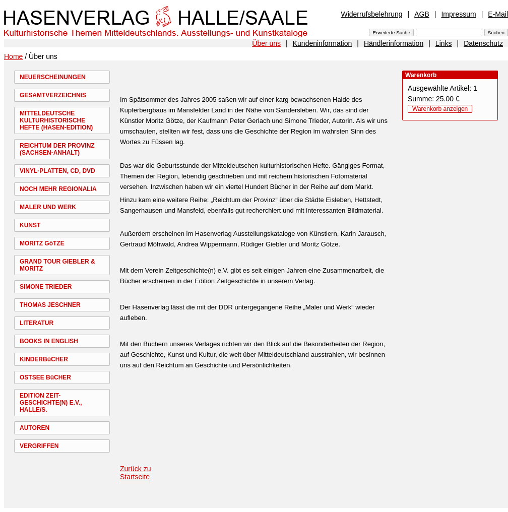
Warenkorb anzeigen (440, 108)
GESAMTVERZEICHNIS (53, 95)
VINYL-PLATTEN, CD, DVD (57, 170)
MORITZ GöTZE (42, 243)
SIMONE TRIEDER (46, 286)
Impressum (458, 14)
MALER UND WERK (48, 207)
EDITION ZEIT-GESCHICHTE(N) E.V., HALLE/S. (51, 402)
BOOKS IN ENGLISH (49, 341)
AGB (421, 14)
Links (443, 43)
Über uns (266, 43)
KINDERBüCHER (44, 359)
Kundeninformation (322, 43)
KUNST (30, 225)
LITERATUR (36, 323)
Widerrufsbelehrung (371, 14)
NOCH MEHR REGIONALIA (58, 189)
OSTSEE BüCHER (45, 377)
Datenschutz (483, 43)
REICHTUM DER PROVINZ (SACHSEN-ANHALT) (57, 149)
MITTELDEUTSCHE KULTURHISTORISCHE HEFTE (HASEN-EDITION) (56, 120)
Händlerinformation (393, 43)
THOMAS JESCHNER (50, 304)
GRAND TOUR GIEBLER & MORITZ (57, 265)
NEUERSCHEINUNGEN (53, 77)
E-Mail (498, 14)
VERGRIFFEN (39, 446)
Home (13, 56)
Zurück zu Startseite (135, 473)
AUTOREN (34, 427)
